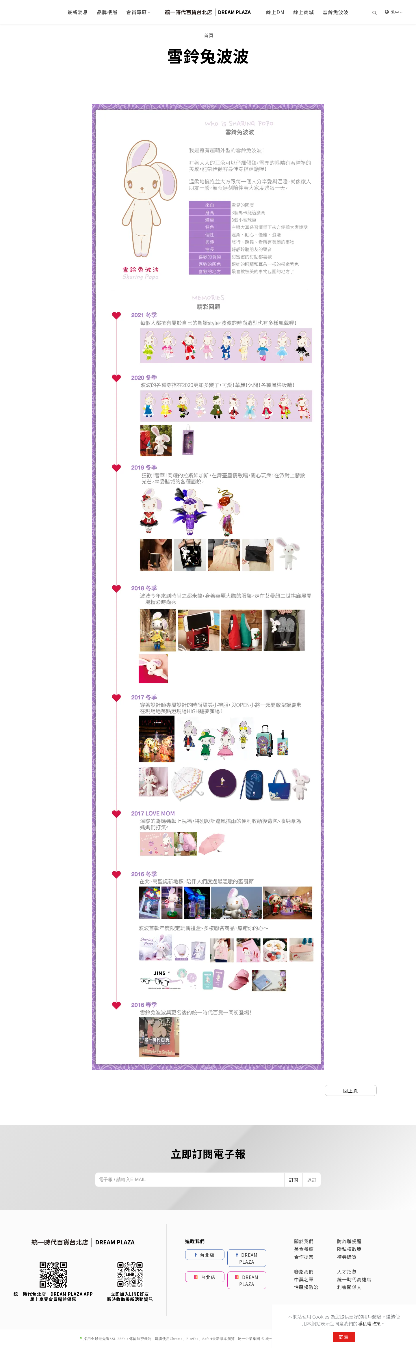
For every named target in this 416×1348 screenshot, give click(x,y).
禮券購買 (347, 1256)
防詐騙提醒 (349, 1241)
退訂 (311, 1179)
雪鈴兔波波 (336, 12)
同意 (344, 1337)
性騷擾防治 (306, 1287)
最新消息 (77, 12)
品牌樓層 (107, 12)
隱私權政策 (349, 1248)
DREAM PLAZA (247, 1258)
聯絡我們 (304, 1271)
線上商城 (303, 12)
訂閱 (293, 1179)
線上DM (275, 12)
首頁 (209, 35)
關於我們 (304, 1241)
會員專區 (136, 12)
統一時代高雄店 (354, 1279)
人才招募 (347, 1271)
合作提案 (304, 1256)
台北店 (205, 1254)
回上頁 (351, 1090)
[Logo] (208, 11)
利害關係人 (349, 1287)
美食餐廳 (304, 1248)
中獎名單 (304, 1279)
